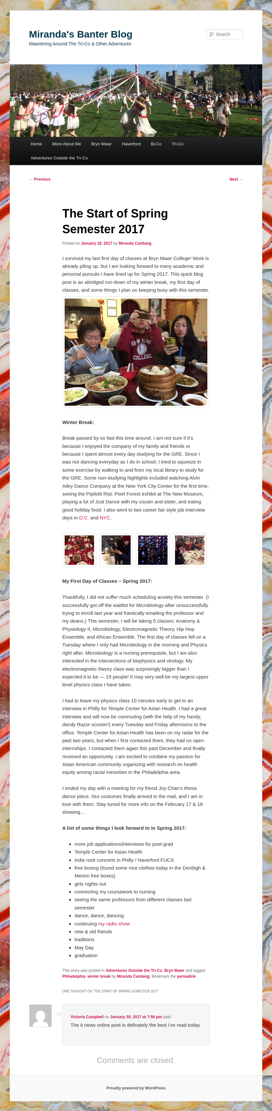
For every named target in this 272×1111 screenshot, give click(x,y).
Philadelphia (74, 976)
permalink (186, 976)
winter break (99, 976)
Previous (40, 179)
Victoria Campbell (87, 1017)
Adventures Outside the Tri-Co (59, 157)
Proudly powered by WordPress (136, 1088)
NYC (105, 517)
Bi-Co (156, 143)
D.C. (84, 517)
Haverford (131, 143)
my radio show (114, 923)
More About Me (66, 143)
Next (236, 179)
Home (36, 143)
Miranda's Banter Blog (81, 34)
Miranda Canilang (135, 243)
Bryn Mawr (101, 143)
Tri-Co (178, 143)
